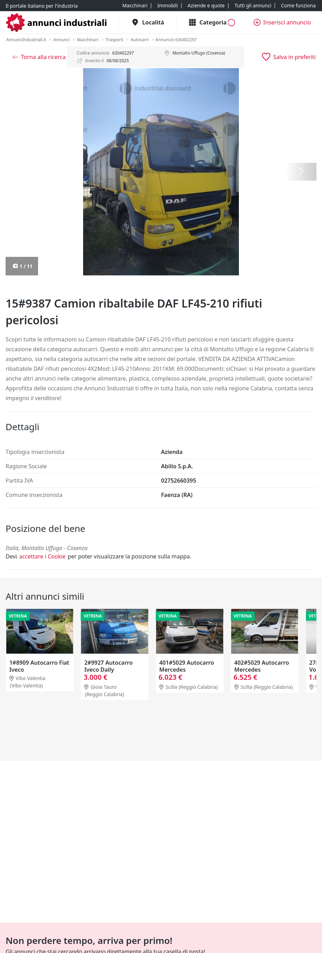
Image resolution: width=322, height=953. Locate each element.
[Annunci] (61, 40)
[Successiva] (301, 172)
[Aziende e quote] (206, 5)
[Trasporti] (114, 40)
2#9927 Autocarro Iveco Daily (183, 666)
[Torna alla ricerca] (39, 57)
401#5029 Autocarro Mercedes (261, 666)
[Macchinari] (135, 5)
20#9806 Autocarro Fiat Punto (35, 666)
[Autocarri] (139, 40)
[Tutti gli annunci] (253, 5)
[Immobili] (167, 5)
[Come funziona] (298, 5)
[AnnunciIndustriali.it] (26, 40)
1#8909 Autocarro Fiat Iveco (114, 666)
